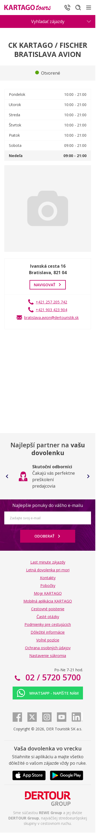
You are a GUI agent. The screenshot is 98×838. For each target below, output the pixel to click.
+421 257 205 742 (51, 301)
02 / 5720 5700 (52, 677)
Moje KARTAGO (48, 593)
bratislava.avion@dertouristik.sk (51, 317)
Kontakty (48, 577)
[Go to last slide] (7, 476)
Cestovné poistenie (47, 608)
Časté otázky (48, 616)
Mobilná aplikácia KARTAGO (47, 601)
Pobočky (47, 585)
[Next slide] (88, 476)
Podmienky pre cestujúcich (47, 624)
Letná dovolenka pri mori (48, 569)
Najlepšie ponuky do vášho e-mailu (47, 505)
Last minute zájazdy (47, 562)
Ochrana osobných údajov (48, 647)
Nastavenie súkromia (47, 655)
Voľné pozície (47, 640)
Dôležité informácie (48, 632)
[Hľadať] (78, 7)
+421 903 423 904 (51, 309)
